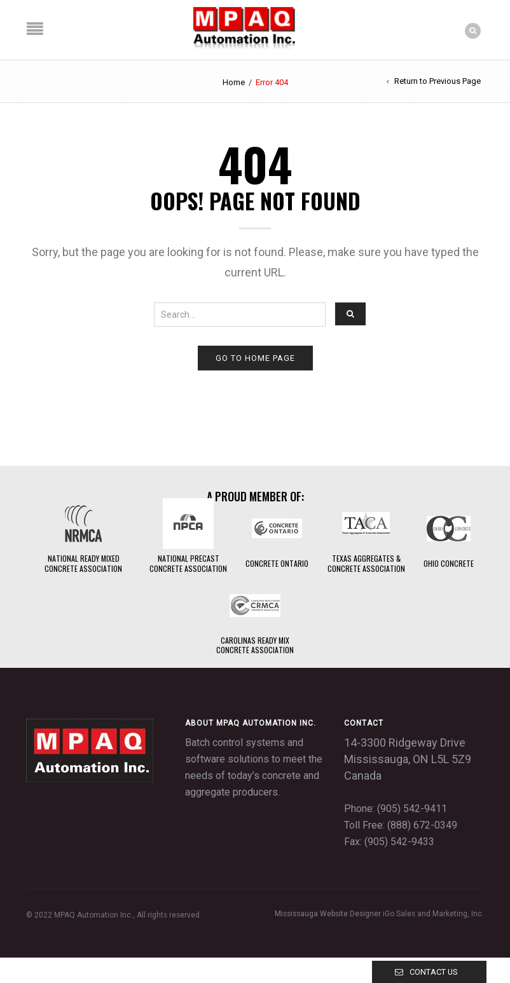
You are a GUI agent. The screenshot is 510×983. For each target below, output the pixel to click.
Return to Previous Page (437, 81)
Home (234, 82)
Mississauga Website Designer (328, 913)
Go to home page (255, 358)
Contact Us (433, 972)
